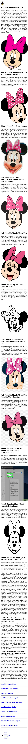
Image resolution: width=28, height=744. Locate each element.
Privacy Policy (7, 735)
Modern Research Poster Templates (11, 702)
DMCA (5, 732)
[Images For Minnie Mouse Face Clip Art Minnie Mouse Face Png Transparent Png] (14, 428)
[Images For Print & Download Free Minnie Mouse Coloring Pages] (14, 484)
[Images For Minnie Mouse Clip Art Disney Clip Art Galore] (14, 264)
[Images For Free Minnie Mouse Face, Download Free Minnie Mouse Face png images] (14, 157)
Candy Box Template (7, 693)
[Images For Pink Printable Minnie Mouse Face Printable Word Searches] (14, 52)
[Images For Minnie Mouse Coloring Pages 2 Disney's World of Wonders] (14, 537)
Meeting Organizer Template (9, 725)
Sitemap (5, 738)
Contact (5, 734)
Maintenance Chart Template (9, 688)
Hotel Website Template (8, 716)
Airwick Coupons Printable (9, 711)
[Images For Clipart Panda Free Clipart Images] (14, 106)
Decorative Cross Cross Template (10, 720)
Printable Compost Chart (8, 684)
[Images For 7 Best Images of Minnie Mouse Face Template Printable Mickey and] (14, 319)
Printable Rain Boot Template (9, 698)
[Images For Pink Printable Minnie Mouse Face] (14, 213)
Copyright (6, 736)
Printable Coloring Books (8, 707)
